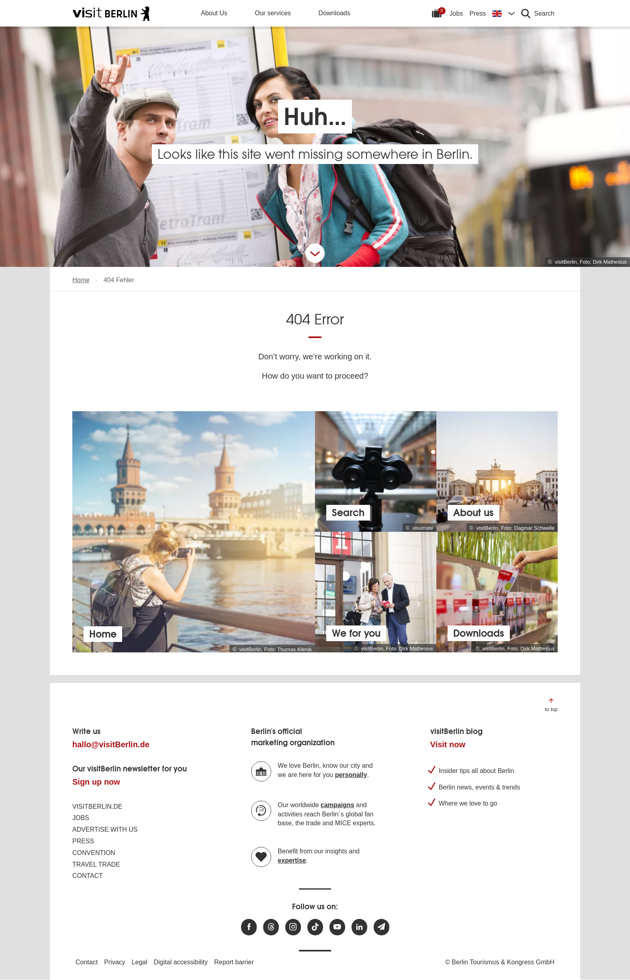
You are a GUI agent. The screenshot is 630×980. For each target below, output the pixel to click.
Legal (139, 962)
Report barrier (234, 962)
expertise (292, 860)
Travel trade (96, 864)
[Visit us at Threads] (271, 927)
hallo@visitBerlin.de (110, 744)
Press (477, 13)
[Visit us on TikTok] (315, 927)
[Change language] (503, 13)
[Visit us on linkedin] (359, 927)
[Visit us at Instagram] (293, 927)
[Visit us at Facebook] (249, 927)
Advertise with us (104, 829)
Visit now (447, 744)
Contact (87, 875)
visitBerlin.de (97, 806)
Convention (93, 852)
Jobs (456, 13)
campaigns (337, 805)
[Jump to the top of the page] (551, 704)
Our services (273, 13)
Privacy (114, 962)
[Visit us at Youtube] (337, 927)
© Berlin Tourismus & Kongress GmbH (499, 962)
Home (81, 280)
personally (351, 774)
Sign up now (96, 781)
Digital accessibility (181, 962)
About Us (214, 13)
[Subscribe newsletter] (381, 927)
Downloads (334, 13)
